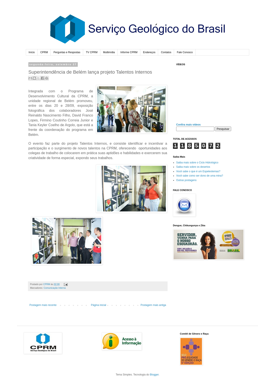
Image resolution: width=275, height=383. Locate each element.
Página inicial (98, 305)
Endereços (149, 52)
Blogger (154, 374)
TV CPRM (92, 52)
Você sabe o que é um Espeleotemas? (198, 171)
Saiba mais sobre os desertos (193, 166)
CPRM (44, 52)
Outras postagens (186, 180)
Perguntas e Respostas (66, 52)
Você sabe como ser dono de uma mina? (199, 175)
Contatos (166, 52)
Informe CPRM (128, 52)
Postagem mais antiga (153, 305)
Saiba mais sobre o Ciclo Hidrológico (197, 162)
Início (32, 52)
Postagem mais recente (43, 305)
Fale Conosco (185, 52)
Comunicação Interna (55, 288)
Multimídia (109, 52)
